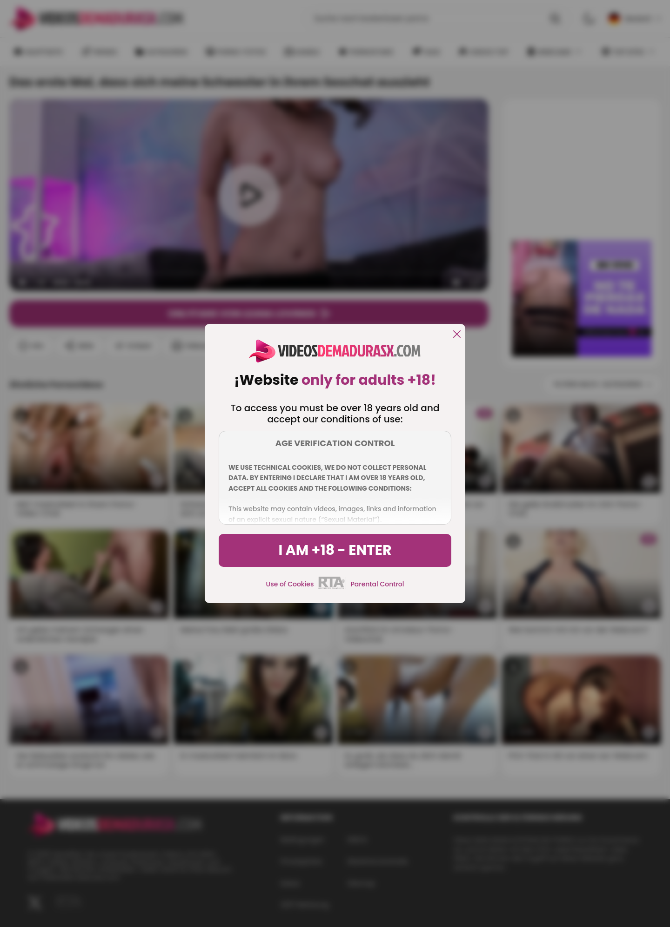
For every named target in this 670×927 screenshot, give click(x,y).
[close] (457, 334)
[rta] (332, 587)
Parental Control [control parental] (377, 584)
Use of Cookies (290, 584)
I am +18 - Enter (334, 550)
